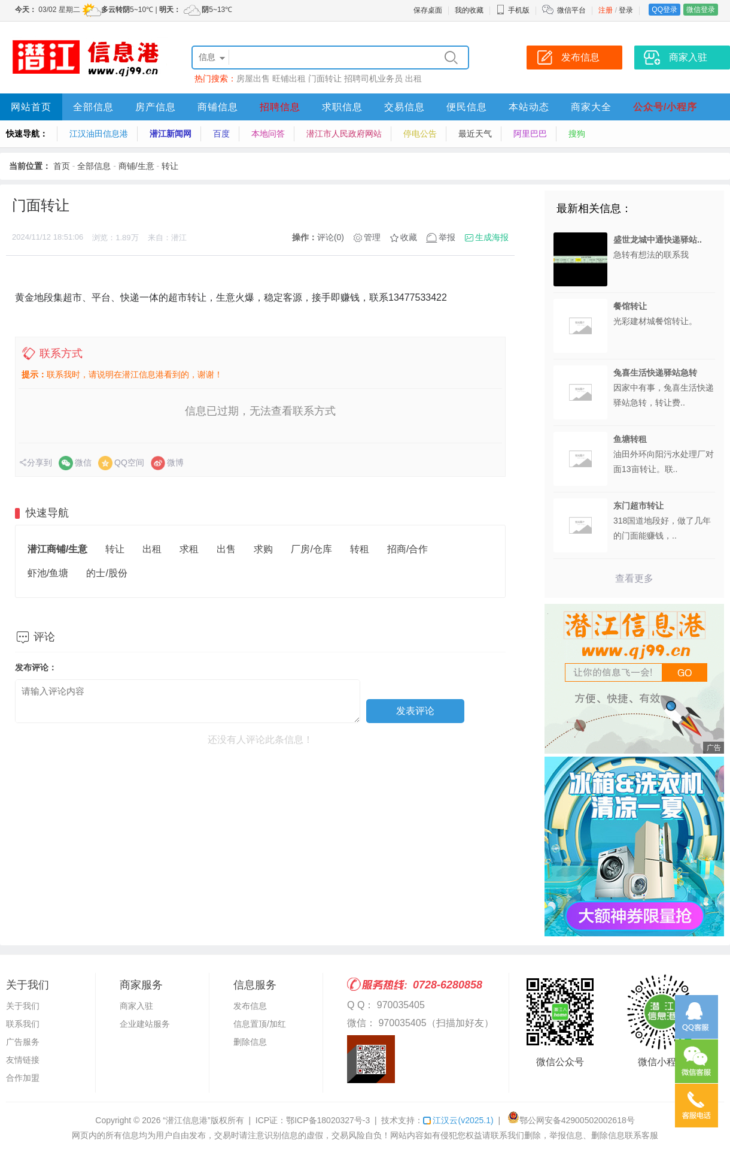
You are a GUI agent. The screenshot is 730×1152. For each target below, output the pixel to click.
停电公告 (420, 133)
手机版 (513, 10)
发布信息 (250, 1006)
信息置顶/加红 (259, 1024)
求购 (263, 549)
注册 (605, 10)
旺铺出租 (289, 78)
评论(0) (330, 237)
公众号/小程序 (665, 107)
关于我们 (22, 1006)
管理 (372, 237)
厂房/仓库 (311, 549)
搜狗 (576, 133)
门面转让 (325, 78)
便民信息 (466, 107)
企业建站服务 (145, 1024)
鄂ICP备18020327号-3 (328, 1120)
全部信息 (93, 107)
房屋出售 (253, 78)
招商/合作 (407, 549)
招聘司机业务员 (373, 78)
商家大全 (591, 107)
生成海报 (492, 237)
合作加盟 (22, 1078)
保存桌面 (427, 10)
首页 (61, 166)
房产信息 (155, 107)
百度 (221, 133)
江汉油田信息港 (98, 133)
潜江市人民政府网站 (344, 133)
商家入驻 (136, 1006)
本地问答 (268, 133)
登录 (626, 10)
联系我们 (22, 1024)
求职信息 (342, 107)
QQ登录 (664, 9)
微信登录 (700, 9)
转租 (359, 549)
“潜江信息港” (186, 1120)
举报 (447, 237)
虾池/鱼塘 (48, 573)
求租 (189, 549)
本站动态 (529, 107)
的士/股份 (106, 573)
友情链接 (22, 1060)
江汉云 (458, 1120)
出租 (413, 78)
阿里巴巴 (530, 133)
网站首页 (31, 107)
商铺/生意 (136, 166)
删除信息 (250, 1042)
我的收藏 (469, 10)
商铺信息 (217, 107)
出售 (226, 549)
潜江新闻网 (170, 133)
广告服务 (22, 1042)
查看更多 (634, 578)
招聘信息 (280, 107)
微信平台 (571, 10)
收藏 (408, 237)
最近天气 (475, 133)
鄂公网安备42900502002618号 (571, 1120)
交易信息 (404, 107)
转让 (170, 166)
